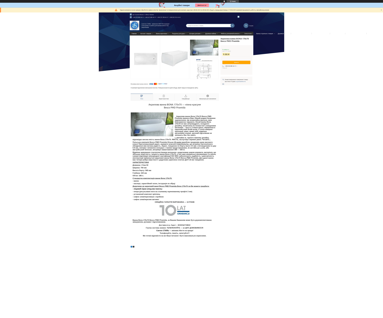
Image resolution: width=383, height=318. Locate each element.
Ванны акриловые (161, 33)
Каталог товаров (146, 33)
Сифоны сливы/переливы (355, 33)
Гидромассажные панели (301, 33)
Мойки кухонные (337, 33)
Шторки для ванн (194, 33)
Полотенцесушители (320, 33)
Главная (134, 33)
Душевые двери (283, 33)
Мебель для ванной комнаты (230, 33)
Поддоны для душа (178, 33)
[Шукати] (233, 26)
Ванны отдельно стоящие (264, 33)
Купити (236, 62)
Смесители (248, 33)
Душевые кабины (210, 33)
